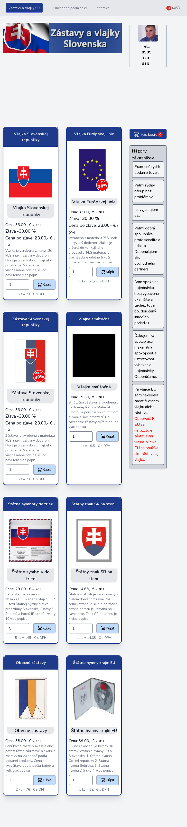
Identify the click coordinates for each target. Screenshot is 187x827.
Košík (173, 8)
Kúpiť (44, 284)
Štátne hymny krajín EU (94, 662)
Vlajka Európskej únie (94, 134)
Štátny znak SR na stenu (94, 504)
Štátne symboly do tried (30, 504)
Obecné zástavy (31, 662)
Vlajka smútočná (94, 319)
